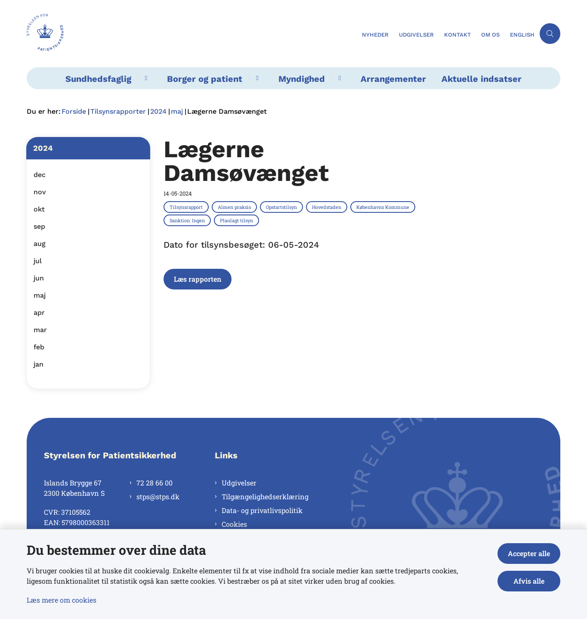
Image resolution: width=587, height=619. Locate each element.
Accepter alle (529, 553)
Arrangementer (393, 79)
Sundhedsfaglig (98, 79)
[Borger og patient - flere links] (256, 78)
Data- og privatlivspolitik (262, 510)
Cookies (234, 524)
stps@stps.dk (157, 496)
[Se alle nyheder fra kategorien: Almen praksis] (235, 207)
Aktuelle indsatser (482, 79)
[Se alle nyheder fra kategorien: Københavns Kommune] (383, 207)
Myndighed (301, 79)
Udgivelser (239, 482)
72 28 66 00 (154, 482)
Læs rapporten (197, 278)
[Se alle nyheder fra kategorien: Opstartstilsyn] (282, 207)
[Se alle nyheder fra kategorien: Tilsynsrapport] (187, 207)
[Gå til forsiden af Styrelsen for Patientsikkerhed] (192, 33)
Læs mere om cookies (61, 599)
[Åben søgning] (550, 33)
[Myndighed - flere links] (338, 78)
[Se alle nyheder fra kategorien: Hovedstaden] (327, 207)
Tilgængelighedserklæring (265, 496)
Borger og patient (204, 79)
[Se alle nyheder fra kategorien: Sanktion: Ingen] (188, 220)
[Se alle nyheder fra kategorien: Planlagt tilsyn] (237, 220)
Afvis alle (528, 580)
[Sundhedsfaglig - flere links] (144, 78)
